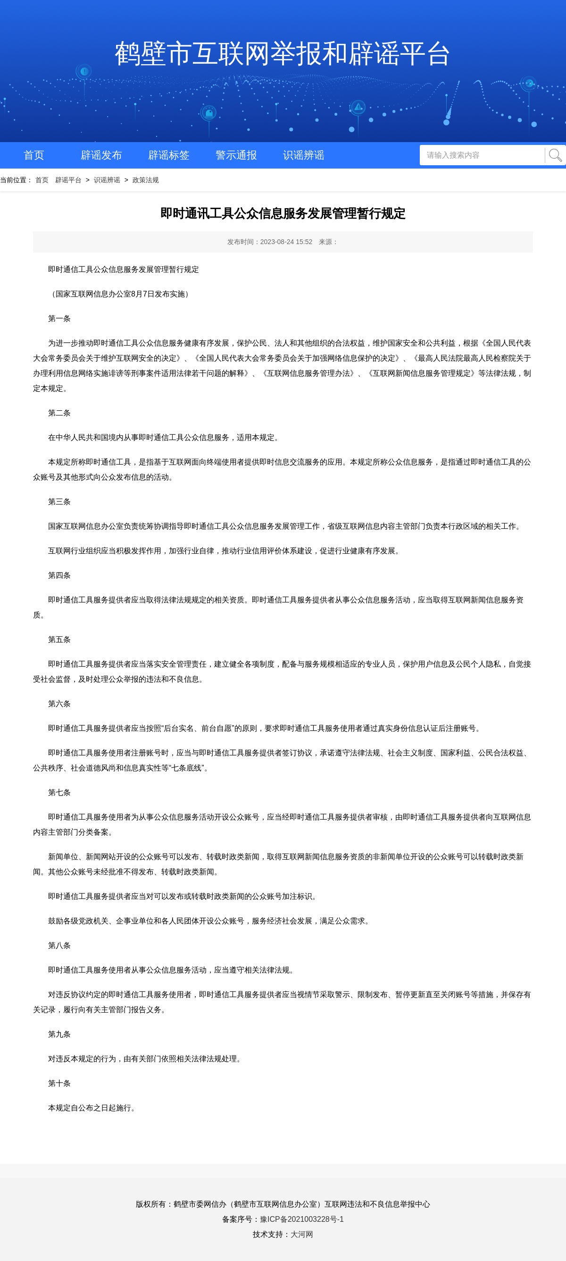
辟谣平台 (68, 180)
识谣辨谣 (304, 155)
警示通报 (236, 155)
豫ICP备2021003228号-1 (302, 1219)
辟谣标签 (169, 155)
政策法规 (146, 180)
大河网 (302, 1234)
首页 (34, 155)
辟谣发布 (101, 155)
